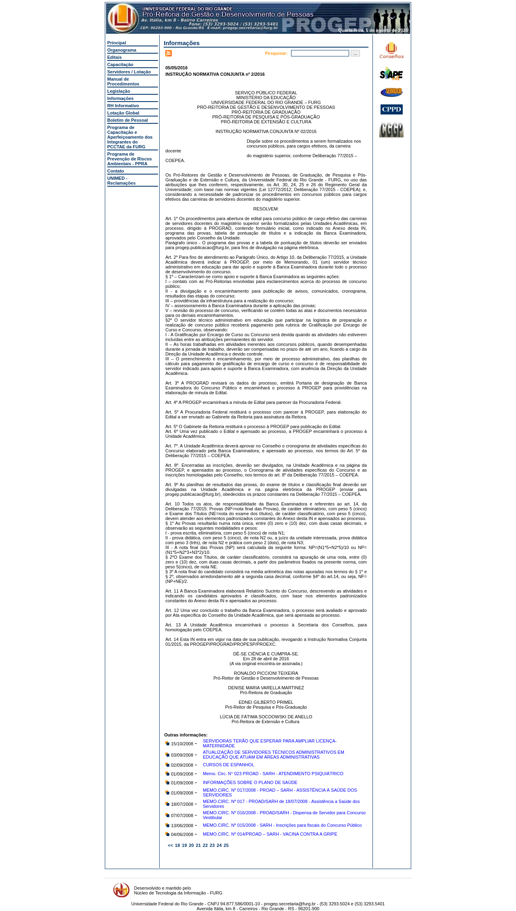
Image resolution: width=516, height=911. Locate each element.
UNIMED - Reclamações (121, 180)
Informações (120, 98)
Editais (114, 57)
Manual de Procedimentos (123, 81)
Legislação (118, 91)
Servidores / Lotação (129, 71)
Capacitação (120, 64)
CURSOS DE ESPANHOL (228, 764)
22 (205, 845)
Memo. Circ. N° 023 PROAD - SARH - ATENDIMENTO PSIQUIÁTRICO (273, 773)
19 (184, 845)
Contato (115, 170)
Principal (116, 42)
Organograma (121, 50)
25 (226, 845)
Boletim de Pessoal (127, 120)
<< (170, 845)
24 (219, 845)
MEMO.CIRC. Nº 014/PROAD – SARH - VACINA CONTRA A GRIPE (270, 834)
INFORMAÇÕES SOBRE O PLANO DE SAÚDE (250, 782)
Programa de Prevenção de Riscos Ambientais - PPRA (129, 159)
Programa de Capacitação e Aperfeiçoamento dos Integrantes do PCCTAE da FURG (129, 137)
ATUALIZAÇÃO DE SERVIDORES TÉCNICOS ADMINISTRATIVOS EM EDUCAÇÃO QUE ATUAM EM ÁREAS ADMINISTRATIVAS (273, 754)
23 (212, 845)
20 (191, 845)
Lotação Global (123, 112)
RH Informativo (123, 105)
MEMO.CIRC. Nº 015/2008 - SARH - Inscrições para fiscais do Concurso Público (282, 825)
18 (177, 845)
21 (198, 845)
